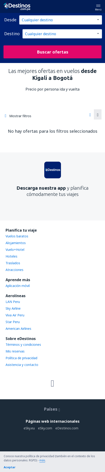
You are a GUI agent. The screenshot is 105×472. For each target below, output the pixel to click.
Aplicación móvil (18, 285)
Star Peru (13, 322)
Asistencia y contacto (22, 364)
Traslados (13, 263)
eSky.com (45, 428)
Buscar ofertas (52, 52)
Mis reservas (15, 351)
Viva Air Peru (15, 315)
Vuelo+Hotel (15, 249)
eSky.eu (29, 428)
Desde (10, 19)
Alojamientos (16, 243)
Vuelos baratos (17, 236)
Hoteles (11, 256)
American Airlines (18, 328)
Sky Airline (13, 308)
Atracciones (14, 269)
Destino (12, 33)
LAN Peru (13, 301)
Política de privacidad (21, 358)
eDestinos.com (66, 428)
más (42, 460)
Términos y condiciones (23, 344)
